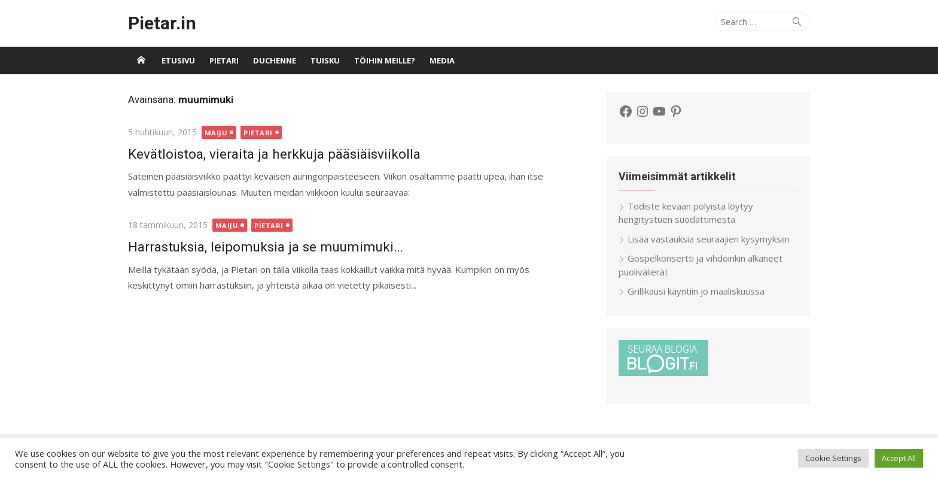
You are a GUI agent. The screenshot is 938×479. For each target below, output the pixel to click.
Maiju (216, 132)
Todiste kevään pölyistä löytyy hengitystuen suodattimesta (686, 213)
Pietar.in (162, 23)
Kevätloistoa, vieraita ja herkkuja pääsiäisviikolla (274, 154)
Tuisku (325, 60)
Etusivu (178, 60)
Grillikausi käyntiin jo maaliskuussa (696, 291)
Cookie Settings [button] (833, 458)
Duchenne (274, 60)
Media (442, 60)
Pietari (224, 60)
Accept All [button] (899, 458)
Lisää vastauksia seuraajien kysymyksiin (709, 239)
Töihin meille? (384, 60)
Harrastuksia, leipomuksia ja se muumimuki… (265, 246)
